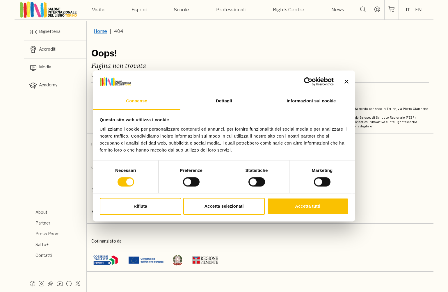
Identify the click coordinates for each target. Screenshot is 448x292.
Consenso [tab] (136, 100)
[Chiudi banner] (346, 82)
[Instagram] (42, 283)
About (41, 212)
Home (100, 31)
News (337, 10)
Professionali (231, 10)
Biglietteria (47, 32)
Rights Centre (288, 10)
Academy (45, 88)
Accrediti (45, 51)
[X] (78, 283)
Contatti (43, 255)
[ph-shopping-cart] (392, 10)
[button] (363, 10)
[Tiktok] (51, 283)
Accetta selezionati (223, 206)
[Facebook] (33, 283)
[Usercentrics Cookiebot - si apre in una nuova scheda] (308, 81)
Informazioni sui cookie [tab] (311, 100)
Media (41, 69)
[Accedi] (377, 10)
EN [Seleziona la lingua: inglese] (418, 10)
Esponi (139, 10)
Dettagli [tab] (224, 100)
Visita (98, 10)
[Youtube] (60, 283)
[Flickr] (69, 283)
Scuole (181, 10)
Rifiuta (140, 206)
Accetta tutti (307, 206)
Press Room (47, 233)
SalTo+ (42, 244)
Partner (42, 222)
